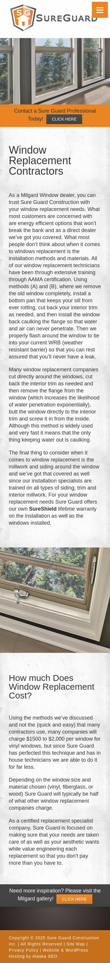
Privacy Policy (23, 950)
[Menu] (100, 10)
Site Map (76, 944)
